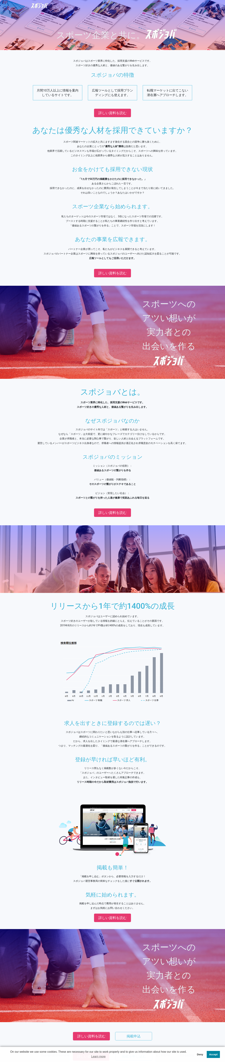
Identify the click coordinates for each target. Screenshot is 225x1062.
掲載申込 (134, 1036)
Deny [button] (200, 1054)
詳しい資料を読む (112, 113)
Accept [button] (213, 1054)
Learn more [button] (98, 1056)
